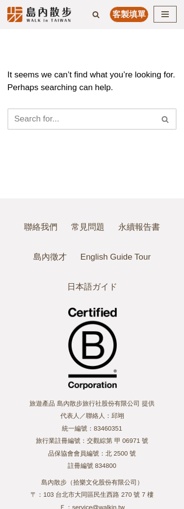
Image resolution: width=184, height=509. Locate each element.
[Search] (96, 14)
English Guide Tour (115, 257)
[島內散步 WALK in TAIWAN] (39, 14)
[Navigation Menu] (165, 14)
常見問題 (88, 227)
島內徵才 (50, 257)
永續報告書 (139, 227)
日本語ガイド (92, 286)
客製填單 (129, 14)
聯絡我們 (40, 227)
